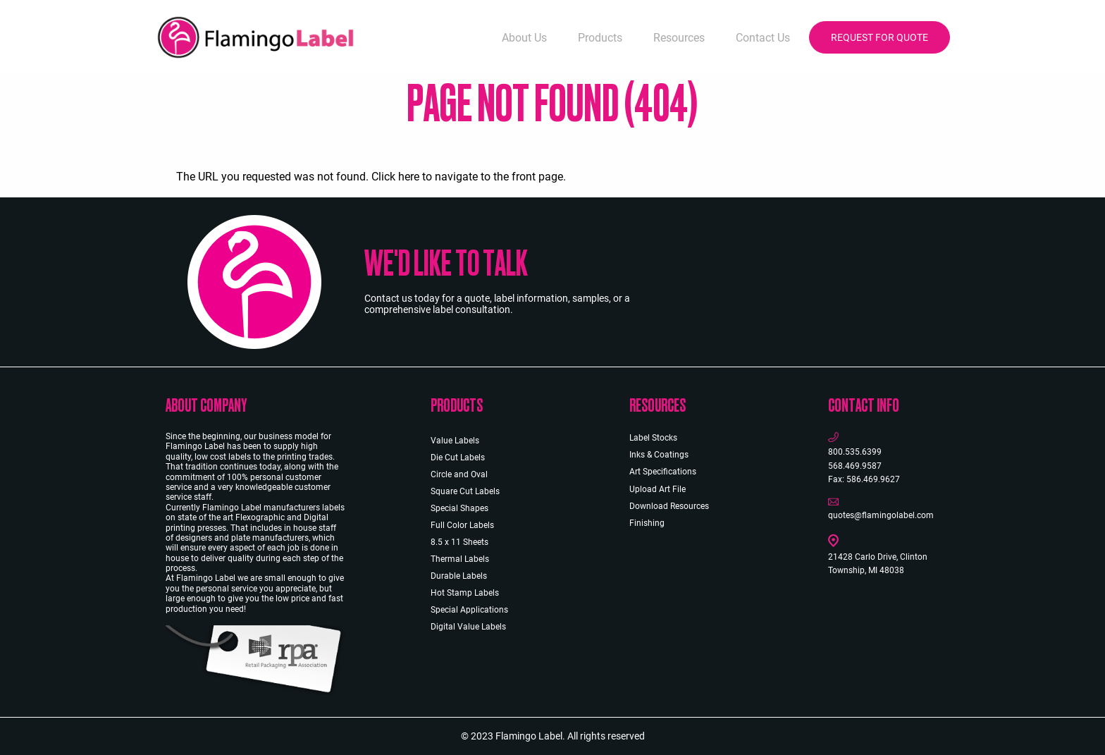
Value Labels (455, 441)
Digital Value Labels (468, 627)
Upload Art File (657, 489)
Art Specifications (662, 472)
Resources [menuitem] (679, 37)
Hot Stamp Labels (465, 593)
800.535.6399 (855, 452)
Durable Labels (459, 576)
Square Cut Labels (465, 491)
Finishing (647, 523)
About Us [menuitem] (524, 37)
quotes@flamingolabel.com (881, 515)
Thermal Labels (460, 559)
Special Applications (469, 610)
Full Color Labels (462, 525)
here (408, 176)
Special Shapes (459, 508)
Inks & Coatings (659, 455)
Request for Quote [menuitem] (879, 37)
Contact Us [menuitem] (763, 37)
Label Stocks (653, 438)
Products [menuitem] (600, 37)
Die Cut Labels (458, 457)
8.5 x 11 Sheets (459, 542)
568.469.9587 (855, 466)
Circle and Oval (459, 474)
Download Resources (669, 506)
